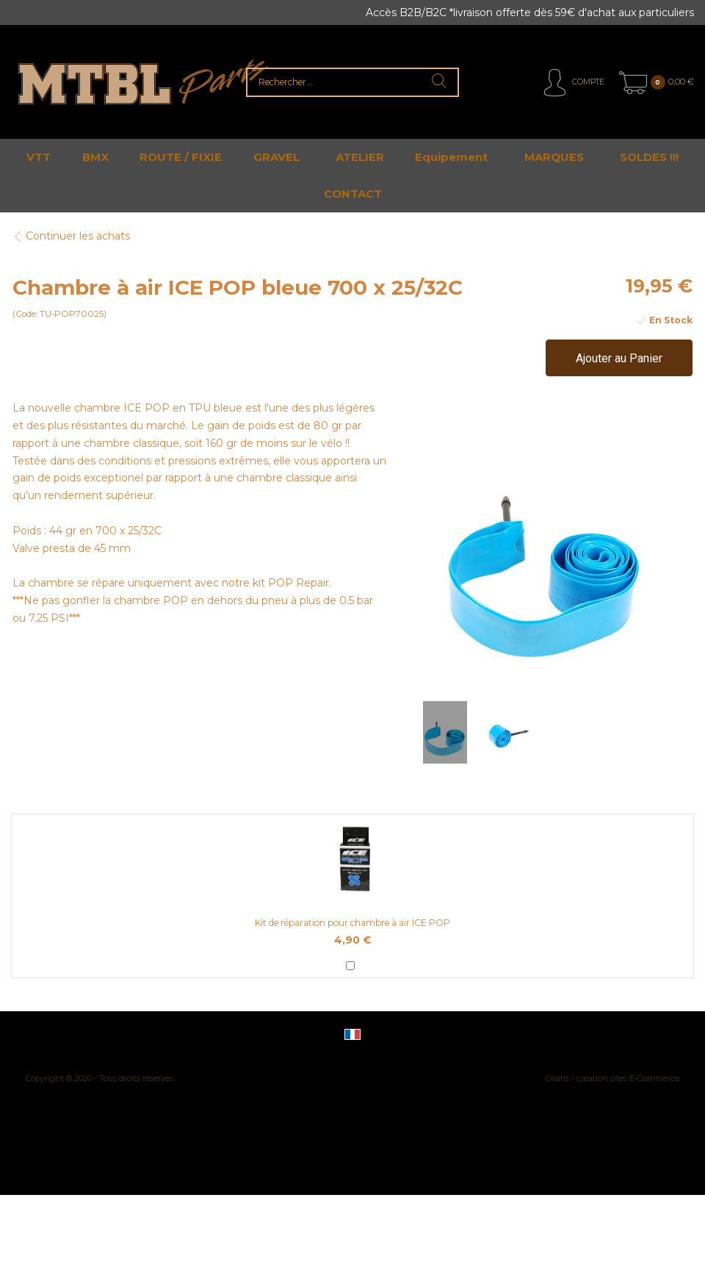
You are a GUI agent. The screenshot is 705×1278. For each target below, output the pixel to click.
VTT (38, 157)
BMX (95, 157)
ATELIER (360, 157)
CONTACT (353, 194)
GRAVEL (276, 157)
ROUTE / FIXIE (181, 157)
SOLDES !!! (649, 157)
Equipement (451, 157)
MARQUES (554, 157)
